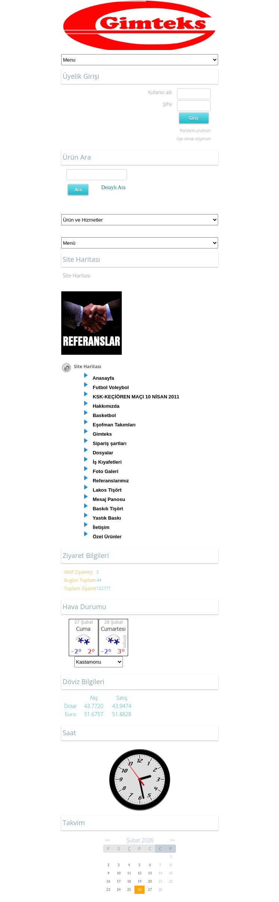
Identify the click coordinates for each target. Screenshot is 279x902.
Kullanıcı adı (159, 92)
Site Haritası (77, 275)
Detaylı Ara (113, 187)
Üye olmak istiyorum (193, 138)
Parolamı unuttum (195, 130)
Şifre (167, 104)
